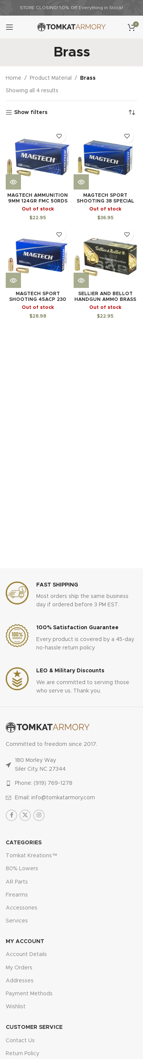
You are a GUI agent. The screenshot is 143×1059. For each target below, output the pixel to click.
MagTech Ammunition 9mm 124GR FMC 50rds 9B (37, 201)
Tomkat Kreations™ (31, 855)
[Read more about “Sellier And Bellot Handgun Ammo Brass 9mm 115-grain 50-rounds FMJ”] (81, 280)
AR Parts (17, 882)
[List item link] (71, 783)
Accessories (21, 908)
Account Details (26, 954)
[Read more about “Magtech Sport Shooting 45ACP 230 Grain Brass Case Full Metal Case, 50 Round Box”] (13, 280)
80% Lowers (22, 868)
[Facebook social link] (11, 815)
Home (13, 78)
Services (17, 921)
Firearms (17, 895)
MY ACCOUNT (25, 941)
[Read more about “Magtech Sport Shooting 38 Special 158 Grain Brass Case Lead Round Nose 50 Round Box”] (81, 182)
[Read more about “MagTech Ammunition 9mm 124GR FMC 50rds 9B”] (13, 182)
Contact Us (20, 1040)
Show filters (31, 112)
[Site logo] (71, 27)
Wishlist (16, 1006)
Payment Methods (29, 993)
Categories (24, 842)
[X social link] (25, 815)
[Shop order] (131, 112)
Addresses (20, 980)
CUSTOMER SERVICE (34, 1027)
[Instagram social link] (39, 815)
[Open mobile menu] (9, 27)
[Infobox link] (71, 595)
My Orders (19, 968)
